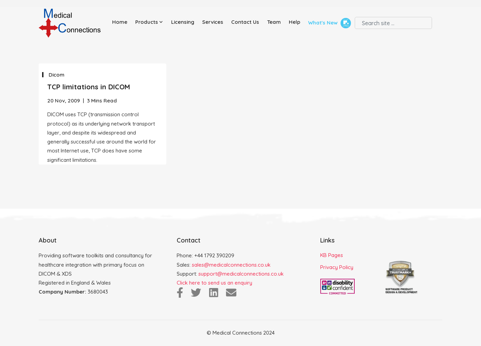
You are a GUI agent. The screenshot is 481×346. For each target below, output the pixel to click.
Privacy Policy (336, 267)
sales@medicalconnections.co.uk (231, 264)
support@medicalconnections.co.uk (241, 273)
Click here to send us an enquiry (214, 282)
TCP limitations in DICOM (88, 86)
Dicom (57, 74)
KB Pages (331, 255)
